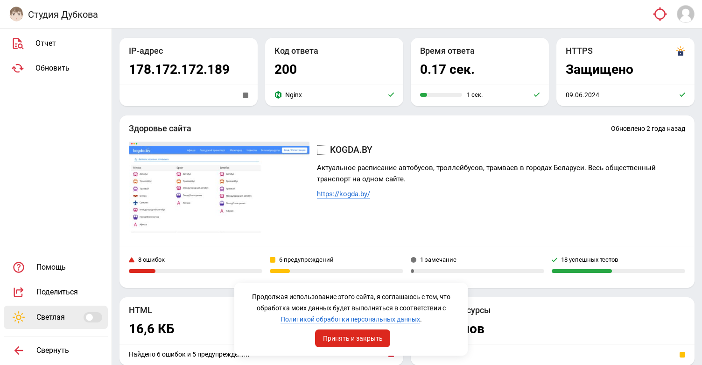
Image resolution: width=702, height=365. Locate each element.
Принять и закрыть (353, 338)
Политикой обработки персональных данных (350, 319)
